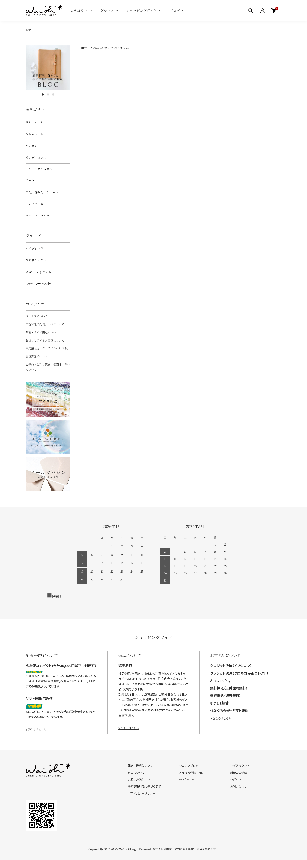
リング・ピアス (36, 157)
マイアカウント (240, 765)
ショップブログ (188, 765)
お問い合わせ (238, 786)
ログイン (235, 779)
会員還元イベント (37, 356)
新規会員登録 (238, 772)
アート (30, 180)
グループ (106, 10)
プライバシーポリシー (142, 793)
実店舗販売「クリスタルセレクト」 (48, 348)
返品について (136, 772)
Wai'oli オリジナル (38, 272)
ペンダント (33, 145)
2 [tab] (48, 94)
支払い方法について (140, 779)
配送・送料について (140, 765)
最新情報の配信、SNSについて (45, 324)
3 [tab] (53, 94)
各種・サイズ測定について (42, 332)
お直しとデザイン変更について (45, 340)
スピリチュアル (36, 260)
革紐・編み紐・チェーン (42, 192)
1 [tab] (43, 94)
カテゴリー (78, 10)
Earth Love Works (38, 284)
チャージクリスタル (39, 169)
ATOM (190, 779)
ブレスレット (34, 134)
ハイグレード (34, 248)
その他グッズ (34, 204)
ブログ (174, 10)
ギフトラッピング (37, 216)
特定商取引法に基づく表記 (144, 786)
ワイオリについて (37, 316)
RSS (181, 779)
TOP (28, 30)
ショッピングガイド (141, 10)
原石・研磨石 (34, 122)
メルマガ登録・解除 (191, 772)
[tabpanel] (48, 67)
